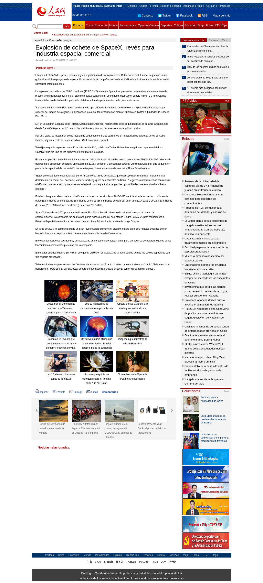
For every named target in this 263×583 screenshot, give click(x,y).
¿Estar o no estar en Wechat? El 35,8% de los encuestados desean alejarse (205, 348)
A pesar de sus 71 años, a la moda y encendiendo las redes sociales (132, 308)
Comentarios (110, 391)
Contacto (145, 15)
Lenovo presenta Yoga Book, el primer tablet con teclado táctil (152, 428)
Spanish (176, 5)
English (143, 5)
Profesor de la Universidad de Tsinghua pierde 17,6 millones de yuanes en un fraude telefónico (204, 186)
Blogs (215, 555)
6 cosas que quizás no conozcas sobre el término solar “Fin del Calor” (96, 379)
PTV (217, 25)
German (210, 5)
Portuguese (224, 5)
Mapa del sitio (221, 15)
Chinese (132, 5)
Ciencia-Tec (132, 555)
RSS (203, 15)
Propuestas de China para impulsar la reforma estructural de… (207, 48)
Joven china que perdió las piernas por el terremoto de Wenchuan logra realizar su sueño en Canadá (206, 291)
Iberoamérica (127, 25)
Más (227, 100)
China (89, 25)
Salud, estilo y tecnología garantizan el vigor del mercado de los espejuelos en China (207, 278)
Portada (78, 25)
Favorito (58, 392)
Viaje (201, 25)
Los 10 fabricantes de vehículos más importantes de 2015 (96, 308)
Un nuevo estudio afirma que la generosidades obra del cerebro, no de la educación (96, 343)
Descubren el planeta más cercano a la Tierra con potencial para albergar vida (61, 308)
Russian (164, 5)
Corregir (75, 392)
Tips (224, 25)
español (39, 40)
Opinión (143, 25)
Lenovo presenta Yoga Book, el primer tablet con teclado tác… (207, 80)
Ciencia (154, 25)
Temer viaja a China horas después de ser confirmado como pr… (208, 59)
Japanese (188, 5)
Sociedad (190, 25)
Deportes (166, 25)
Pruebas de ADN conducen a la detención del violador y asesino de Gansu (205, 212)
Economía (101, 25)
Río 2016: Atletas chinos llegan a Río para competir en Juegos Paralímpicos (86, 428)
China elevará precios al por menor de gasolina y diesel (84, 33)
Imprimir (41, 392)
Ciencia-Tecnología (60, 40)
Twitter (164, 15)
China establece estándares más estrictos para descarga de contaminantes (204, 199)
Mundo (113, 25)
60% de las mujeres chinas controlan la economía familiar (208, 69)
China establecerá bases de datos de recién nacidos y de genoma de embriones (206, 370)
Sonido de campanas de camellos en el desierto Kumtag (52, 428)
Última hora (40, 33)
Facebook (184, 15)
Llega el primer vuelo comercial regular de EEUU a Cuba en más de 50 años (118, 431)
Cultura (178, 25)
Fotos (209, 25)
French (154, 5)
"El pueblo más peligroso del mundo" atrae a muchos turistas (207, 90)
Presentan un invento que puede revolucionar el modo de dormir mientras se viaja (61, 343)
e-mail (92, 392)
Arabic (200, 5)
